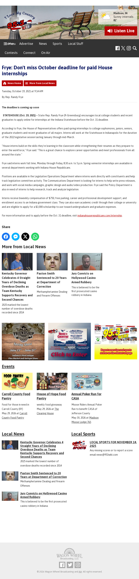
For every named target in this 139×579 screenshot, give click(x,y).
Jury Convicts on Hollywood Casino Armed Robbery (86, 268)
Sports (57, 44)
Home (9, 44)
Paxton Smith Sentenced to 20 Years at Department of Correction (43, 475)
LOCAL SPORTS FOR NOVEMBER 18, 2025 (113, 444)
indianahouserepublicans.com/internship (99, 215)
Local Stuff (75, 44)
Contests (11, 53)
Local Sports (83, 433)
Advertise (26, 44)
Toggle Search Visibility (135, 48)
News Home (14, 83)
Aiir (80, 571)
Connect (29, 53)
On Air (45, 53)
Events (8, 366)
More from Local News (42, 83)
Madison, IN (120, 13)
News (43, 44)
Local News (13, 433)
